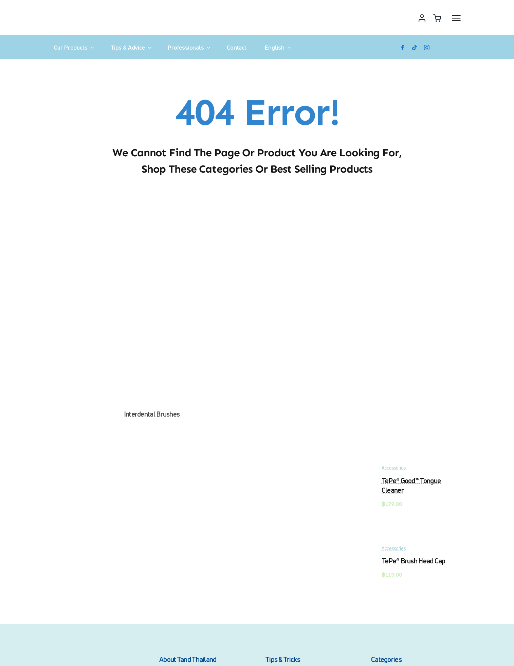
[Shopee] (458, 47)
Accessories (394, 468)
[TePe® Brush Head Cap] (353, 550)
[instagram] (426, 47)
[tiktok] (414, 47)
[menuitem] (277, 47)
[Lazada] (445, 47)
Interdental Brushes (152, 414)
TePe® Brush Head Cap (413, 560)
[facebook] (402, 47)
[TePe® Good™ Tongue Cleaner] (353, 470)
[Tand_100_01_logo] (71, 654)
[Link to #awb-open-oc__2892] (456, 18)
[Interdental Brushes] (151, 208)
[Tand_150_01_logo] (80, 7)
